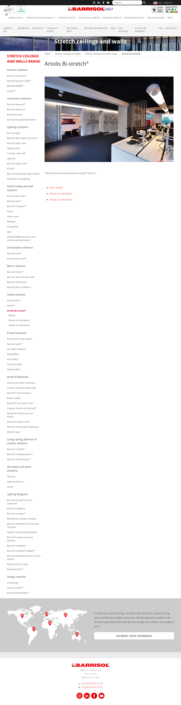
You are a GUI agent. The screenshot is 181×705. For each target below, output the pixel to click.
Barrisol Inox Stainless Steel (21, 277)
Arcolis (11, 91)
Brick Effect (12, 359)
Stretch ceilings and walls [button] (40, 17)
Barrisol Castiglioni (16, 545)
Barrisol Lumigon (16, 513)
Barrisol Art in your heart (20, 403)
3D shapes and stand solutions (19, 468)
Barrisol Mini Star (16, 196)
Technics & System (52, 30)
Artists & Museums (17, 376)
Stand (10, 486)
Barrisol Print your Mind (19, 338)
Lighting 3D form (15, 481)
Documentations (156, 17)
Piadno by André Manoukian (22, 532)
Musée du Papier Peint (18, 421)
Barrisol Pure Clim (16, 258)
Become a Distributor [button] (96, 28)
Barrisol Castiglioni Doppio (21, 550)
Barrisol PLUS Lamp (17, 564)
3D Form (11, 476)
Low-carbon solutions (19, 98)
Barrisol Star (14, 201)
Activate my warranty (141, 30)
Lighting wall (13, 148)
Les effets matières (16, 349)
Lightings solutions (17, 127)
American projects (112, 17)
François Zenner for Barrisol (21, 408)
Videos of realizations (19, 325)
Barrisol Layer (14, 344)
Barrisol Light (13, 133)
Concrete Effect (14, 364)
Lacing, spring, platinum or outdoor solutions (22, 441)
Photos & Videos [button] (66, 17)
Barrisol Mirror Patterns (19, 287)
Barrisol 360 (7, 30)
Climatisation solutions (20, 247)
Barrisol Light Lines (17, 163)
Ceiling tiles (13, 226)
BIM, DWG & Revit (72, 30)
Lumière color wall (16, 153)
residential (23, 28)
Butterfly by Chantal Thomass (22, 518)
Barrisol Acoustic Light (19, 80)
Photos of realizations (19, 320)
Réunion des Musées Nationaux (23, 426)
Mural (10, 211)
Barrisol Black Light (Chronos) (22, 138)
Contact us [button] (170, 28)
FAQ (160, 28)
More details (56, 187)
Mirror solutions (16, 266)
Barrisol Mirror (15, 271)
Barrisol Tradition (16, 206)
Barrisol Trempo (16, 449)
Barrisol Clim (14, 253)
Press (113, 28)
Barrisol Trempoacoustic (20, 454)
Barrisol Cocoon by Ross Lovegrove (19, 502)
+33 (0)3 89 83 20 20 (92, 683)
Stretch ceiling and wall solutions (20, 188)
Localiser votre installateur (134, 636)
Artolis (11, 305)
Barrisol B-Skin (15, 569)
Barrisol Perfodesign (18, 592)
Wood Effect (13, 354)
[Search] (144, 2)
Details (12, 315)
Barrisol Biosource (16, 109)
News (170, 17)
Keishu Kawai (14, 398)
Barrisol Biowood (16, 104)
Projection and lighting (18, 178)
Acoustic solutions (17, 69)
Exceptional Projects (89, 17)
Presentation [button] (15, 17)
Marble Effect (14, 369)
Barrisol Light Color (16, 143)
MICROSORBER (15, 86)
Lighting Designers (17, 494)
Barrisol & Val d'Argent (19, 393)
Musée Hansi (13, 431)
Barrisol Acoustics (16, 75)
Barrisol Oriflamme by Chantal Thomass (23, 525)
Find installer (123, 30)
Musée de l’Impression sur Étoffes (20, 415)
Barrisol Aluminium (16, 282)
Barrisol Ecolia (15, 114)
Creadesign (12, 582)
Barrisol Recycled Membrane (21, 119)
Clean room (13, 216)
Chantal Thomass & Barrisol (21, 387)
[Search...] (127, 2)
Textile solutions (16, 294)
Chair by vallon (15, 587)
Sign (9, 231)
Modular (11, 221)
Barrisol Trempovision (18, 459)
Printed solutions (16, 333)
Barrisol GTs (14, 300)
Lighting (11, 158)
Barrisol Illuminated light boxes (23, 173)
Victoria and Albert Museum (21, 382)
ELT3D (11, 168)
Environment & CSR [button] (133, 17)
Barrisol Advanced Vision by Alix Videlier (23, 557)
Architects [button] (37, 28)
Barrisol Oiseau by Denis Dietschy (20, 539)
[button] (164, 2)
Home (47, 53)
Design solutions (16, 576)
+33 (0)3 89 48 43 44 (92, 687)
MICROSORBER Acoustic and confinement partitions (21, 238)
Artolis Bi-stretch (16, 310)
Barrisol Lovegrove (16, 508)
